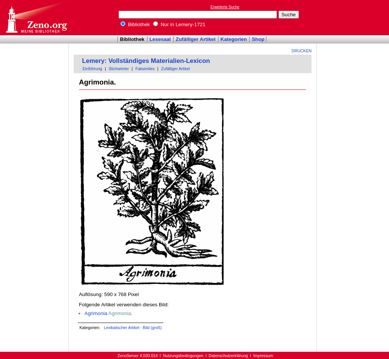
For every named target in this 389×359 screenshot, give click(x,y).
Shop (258, 39)
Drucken (302, 51)
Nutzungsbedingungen (183, 355)
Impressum (263, 355)
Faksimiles (144, 68)
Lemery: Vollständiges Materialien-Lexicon (146, 60)
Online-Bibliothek (36, 17)
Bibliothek (135, 24)
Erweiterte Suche (224, 7)
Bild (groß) (152, 327)
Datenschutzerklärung (228, 355)
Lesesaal (160, 39)
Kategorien (233, 39)
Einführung (92, 68)
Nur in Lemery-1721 (179, 24)
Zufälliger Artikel (196, 39)
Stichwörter (119, 68)
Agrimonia (95, 313)
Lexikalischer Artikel (121, 327)
